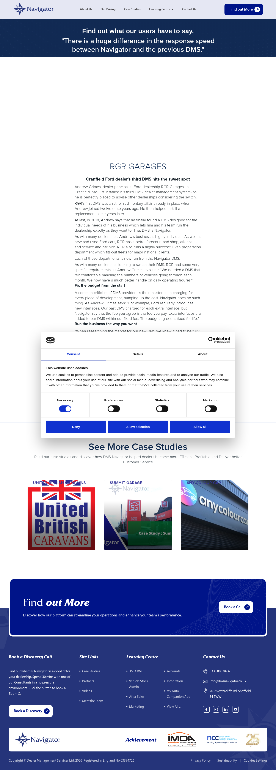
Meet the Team (92, 701)
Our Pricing (108, 9)
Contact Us (189, 9)
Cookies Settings (255, 760)
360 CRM (135, 671)
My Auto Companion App (178, 694)
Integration (175, 681)
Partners (88, 681)
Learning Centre (159, 9)
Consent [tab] (73, 354)
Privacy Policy (201, 760)
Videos (87, 691)
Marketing (136, 707)
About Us (86, 9)
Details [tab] (138, 354)
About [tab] (202, 354)
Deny (76, 427)
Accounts (173, 671)
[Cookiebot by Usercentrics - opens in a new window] (211, 340)
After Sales (136, 697)
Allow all (200, 427)
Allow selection (138, 427)
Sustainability (227, 760)
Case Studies (132, 9)
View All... (173, 707)
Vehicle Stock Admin (138, 684)
